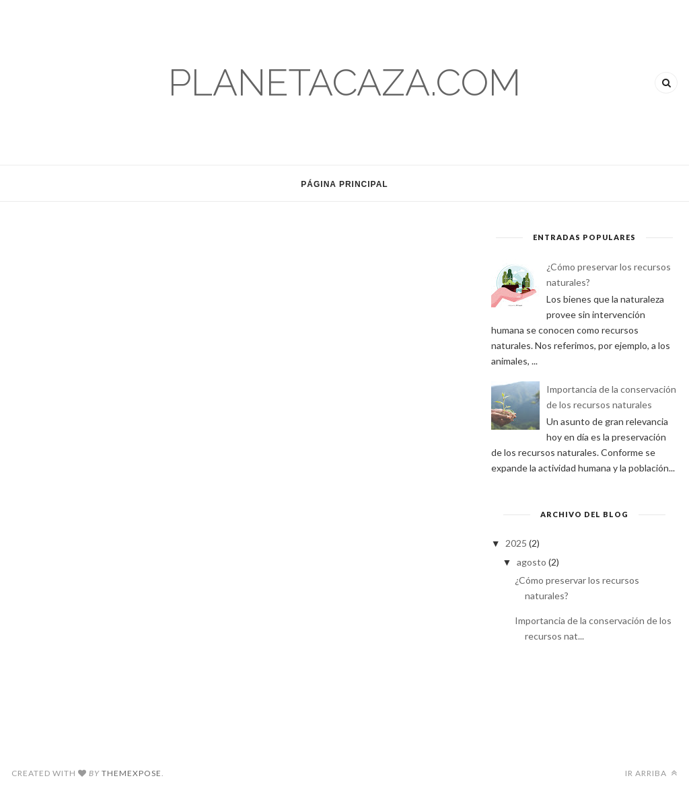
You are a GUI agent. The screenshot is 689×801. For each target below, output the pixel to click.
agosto (532, 562)
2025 (517, 543)
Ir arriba (651, 773)
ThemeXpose (131, 773)
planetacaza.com (344, 82)
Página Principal (344, 184)
